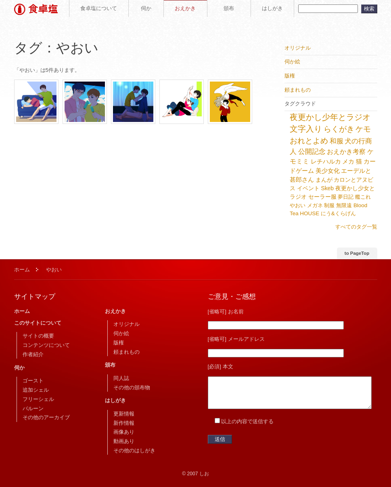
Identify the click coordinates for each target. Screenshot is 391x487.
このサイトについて (37, 323)
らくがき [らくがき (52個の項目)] (339, 129)
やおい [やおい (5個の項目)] (297, 205)
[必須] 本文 (220, 366)
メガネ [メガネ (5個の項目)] (315, 205)
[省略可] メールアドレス (236, 339)
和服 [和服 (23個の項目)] (336, 141)
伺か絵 (121, 333)
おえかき (185, 8)
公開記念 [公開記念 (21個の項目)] (312, 151)
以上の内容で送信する (247, 427)
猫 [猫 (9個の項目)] (359, 161)
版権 (118, 343)
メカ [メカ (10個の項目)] (348, 161)
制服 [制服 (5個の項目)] (329, 205)
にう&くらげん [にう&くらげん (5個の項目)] (338, 213)
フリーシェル (38, 399)
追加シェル (36, 390)
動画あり (123, 441)
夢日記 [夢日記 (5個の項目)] (345, 197)
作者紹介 (33, 354)
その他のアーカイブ (46, 417)
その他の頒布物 (131, 387)
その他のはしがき (134, 450)
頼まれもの (126, 352)
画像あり (123, 432)
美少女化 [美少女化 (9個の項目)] (328, 171)
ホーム (22, 270)
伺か (146, 8)
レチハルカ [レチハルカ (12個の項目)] (326, 161)
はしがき (272, 8)
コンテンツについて (46, 345)
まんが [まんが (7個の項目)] (324, 179)
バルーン (33, 408)
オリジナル (126, 324)
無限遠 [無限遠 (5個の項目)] (344, 205)
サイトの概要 (38, 336)
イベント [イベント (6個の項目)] (308, 188)
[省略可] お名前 (226, 312)
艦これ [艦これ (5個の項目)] (363, 197)
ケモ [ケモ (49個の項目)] (363, 129)
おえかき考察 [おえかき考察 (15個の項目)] (346, 151)
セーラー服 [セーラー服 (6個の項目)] (322, 196)
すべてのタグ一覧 (356, 227)
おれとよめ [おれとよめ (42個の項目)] (309, 140)
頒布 (229, 8)
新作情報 (123, 423)
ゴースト (33, 381)
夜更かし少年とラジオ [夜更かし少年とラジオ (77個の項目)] (330, 117)
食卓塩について (98, 8)
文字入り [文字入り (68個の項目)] (306, 128)
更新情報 (123, 414)
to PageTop (357, 253)
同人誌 (121, 378)
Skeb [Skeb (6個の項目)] (327, 188)
